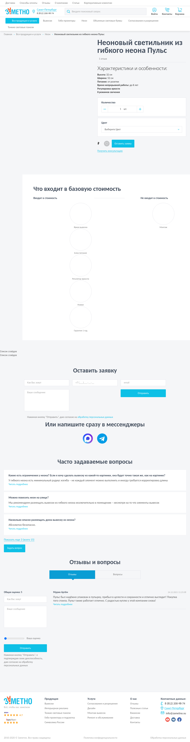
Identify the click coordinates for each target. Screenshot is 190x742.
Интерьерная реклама (56, 708)
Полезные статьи (139, 708)
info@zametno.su (173, 713)
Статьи (75, 2)
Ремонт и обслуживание (100, 717)
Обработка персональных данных (168, 737)
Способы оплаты (28, 2)
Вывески (47, 20)
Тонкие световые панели (21, 27)
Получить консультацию (110, 151)
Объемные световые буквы (107, 20)
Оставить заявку (123, 143)
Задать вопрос (14, 547)
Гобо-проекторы (66, 20)
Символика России (54, 722)
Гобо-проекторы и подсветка (60, 717)
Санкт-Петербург (47, 9)
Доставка (10, 2)
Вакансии (135, 712)
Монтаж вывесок (96, 712)
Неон (84, 20)
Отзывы (46, 2)
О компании (61, 2)
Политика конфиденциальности (100, 737)
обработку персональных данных (95, 417)
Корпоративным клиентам (98, 2)
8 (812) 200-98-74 (45, 13)
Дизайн (91, 708)
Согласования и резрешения (102, 703)
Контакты (135, 722)
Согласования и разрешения (143, 20)
